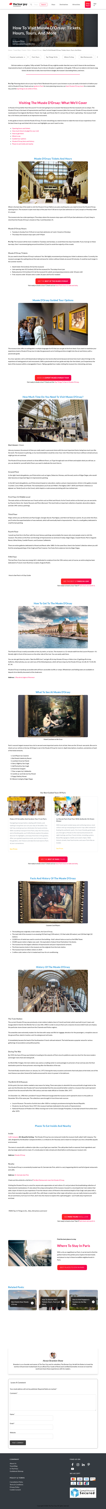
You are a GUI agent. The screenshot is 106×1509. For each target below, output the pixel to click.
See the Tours (53, 859)
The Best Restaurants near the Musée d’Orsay (48, 1180)
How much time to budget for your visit (25, 131)
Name (12, 1414)
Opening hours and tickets (21, 128)
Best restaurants (86, 57)
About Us (13, 1463)
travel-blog (16, 50)
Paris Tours (35, 57)
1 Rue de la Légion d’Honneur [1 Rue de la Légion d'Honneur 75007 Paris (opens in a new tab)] (25, 677)
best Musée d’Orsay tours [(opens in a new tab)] (75, 86)
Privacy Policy (14, 1487)
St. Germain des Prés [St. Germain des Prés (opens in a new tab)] (22, 1175)
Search (43, 4)
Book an (53, 378)
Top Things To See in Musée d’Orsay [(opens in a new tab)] (67, 382)
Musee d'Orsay (37, 50)
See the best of (76, 581)
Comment (14, 1393)
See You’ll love (76, 1217)
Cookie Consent (15, 1490)
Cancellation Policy (16, 1482)
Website (13, 1432)
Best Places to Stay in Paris (72, 1267)
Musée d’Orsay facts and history (23, 141)
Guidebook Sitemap (16, 1471)
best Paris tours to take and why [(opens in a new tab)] (67, 863)
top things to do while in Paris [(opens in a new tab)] (26, 89)
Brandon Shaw (20, 41)
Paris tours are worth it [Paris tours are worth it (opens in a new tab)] (87, 585)
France (24, 50)
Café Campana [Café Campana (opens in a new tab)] (13, 1137)
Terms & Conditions (16, 1484)
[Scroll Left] (29, 57)
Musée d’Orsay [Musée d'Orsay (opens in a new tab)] (20, 1155)
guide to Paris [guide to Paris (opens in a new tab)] (38, 86)
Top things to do (52, 57)
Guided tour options (19, 139)
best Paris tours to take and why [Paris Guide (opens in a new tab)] (67, 285)
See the (53, 281)
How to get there (18, 133)
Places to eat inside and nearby (22, 144)
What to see (16, 136)
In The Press (14, 1469)
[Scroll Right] (96, 57)
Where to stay (69, 57)
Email (12, 1423)
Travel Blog (13, 1466)
